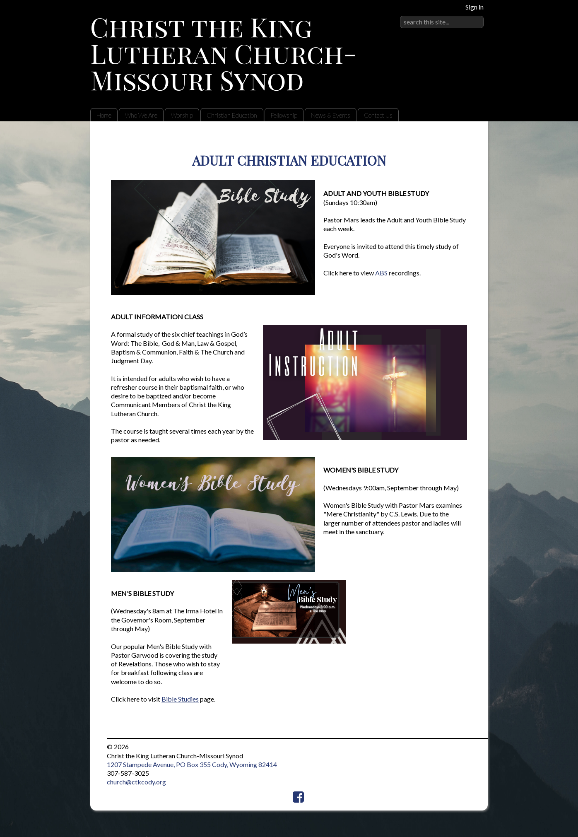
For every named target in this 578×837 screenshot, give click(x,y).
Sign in (474, 7)
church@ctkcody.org (136, 782)
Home (103, 115)
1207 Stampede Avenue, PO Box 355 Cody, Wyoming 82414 (192, 764)
